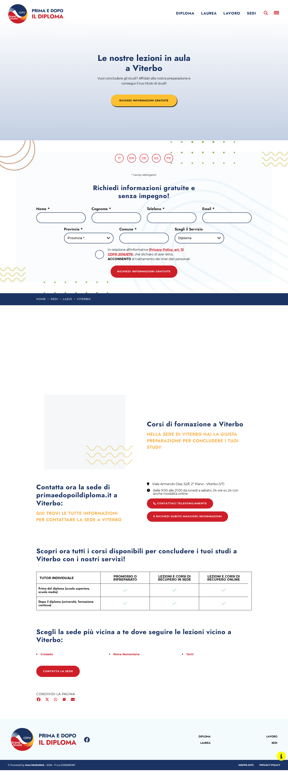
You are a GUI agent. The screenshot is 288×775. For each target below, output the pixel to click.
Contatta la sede (60, 676)
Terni (190, 658)
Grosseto (48, 658)
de (144, 159)
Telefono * (156, 210)
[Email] (227, 218)
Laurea (209, 13)
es (157, 159)
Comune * (128, 230)
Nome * (43, 210)
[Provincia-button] (89, 239)
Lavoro (231, 13)
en (130, 159)
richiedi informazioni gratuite (144, 100)
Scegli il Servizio (189, 230)
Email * (208, 210)
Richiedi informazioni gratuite (144, 273)
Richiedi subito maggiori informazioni (191, 520)
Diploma (185, 13)
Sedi (251, 13)
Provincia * (73, 230)
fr (171, 159)
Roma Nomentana (128, 658)
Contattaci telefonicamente (183, 507)
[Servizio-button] (199, 239)
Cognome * (101, 210)
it (117, 159)
